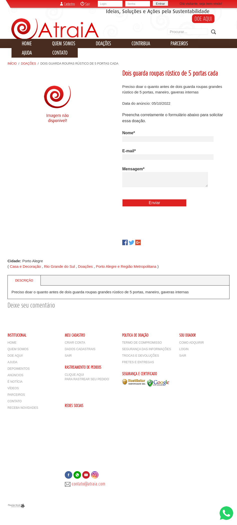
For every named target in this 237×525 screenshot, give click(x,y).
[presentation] (160, 222)
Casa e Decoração (25, 266)
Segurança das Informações (146, 349)
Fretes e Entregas (138, 362)
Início (12, 63)
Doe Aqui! (15, 355)
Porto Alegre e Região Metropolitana (126, 266)
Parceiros (16, 395)
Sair (85, 4)
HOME (27, 43)
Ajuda (12, 362)
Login (183, 349)
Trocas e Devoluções (140, 355)
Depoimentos (19, 368)
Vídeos (13, 388)
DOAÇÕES (103, 43)
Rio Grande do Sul (59, 266)
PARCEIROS (179, 43)
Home (12, 342)
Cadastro (67, 4)
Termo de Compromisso (142, 342)
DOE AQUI (203, 19)
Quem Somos (18, 349)
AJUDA (27, 53)
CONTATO (60, 53)
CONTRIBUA (141, 43)
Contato (15, 401)
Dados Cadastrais (80, 349)
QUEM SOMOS (63, 43)
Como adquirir (191, 342)
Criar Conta (75, 342)
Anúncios (15, 375)
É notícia (15, 381)
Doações (28, 63)
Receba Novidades (23, 408)
